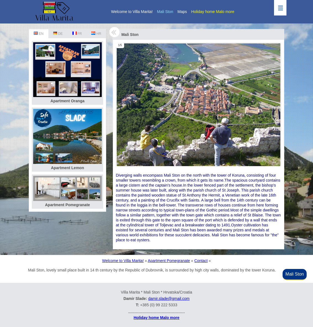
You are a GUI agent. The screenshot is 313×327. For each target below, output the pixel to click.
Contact (201, 260)
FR (77, 34)
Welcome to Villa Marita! (132, 11)
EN (38, 34)
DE (58, 34)
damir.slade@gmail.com (169, 298)
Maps (182, 11)
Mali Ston (165, 11)
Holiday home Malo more (212, 11)
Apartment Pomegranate (169, 260)
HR (96, 34)
